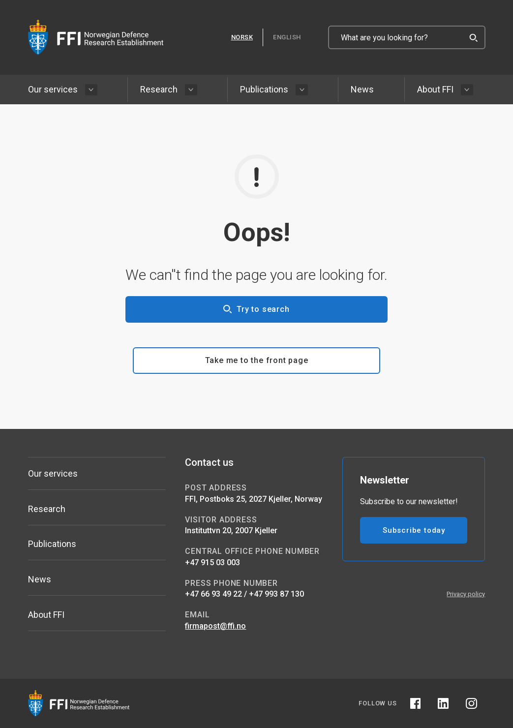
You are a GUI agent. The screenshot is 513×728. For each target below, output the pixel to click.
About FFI (435, 89)
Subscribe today (414, 530)
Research (159, 89)
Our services (53, 89)
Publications (264, 89)
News (362, 89)
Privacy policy (466, 594)
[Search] (473, 37)
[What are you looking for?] (406, 37)
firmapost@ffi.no (215, 626)
